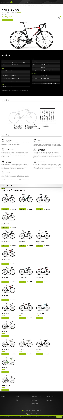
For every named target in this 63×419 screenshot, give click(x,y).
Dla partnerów (59, 2)
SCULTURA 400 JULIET (40, 313)
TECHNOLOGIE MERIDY (35, 397)
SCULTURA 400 (4, 331)
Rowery (23, 2)
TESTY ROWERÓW (34, 399)
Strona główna (4, 12)
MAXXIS (17, 397)
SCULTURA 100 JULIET (5, 385)
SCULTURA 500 (21, 313)
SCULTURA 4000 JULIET (23, 277)
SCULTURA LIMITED (5, 223)
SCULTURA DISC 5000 (40, 241)
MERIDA (17, 396)
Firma (47, 2)
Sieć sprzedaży (52, 2)
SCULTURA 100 (38, 349)
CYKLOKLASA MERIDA (35, 403)
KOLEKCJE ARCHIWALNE (5, 397)
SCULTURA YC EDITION (23, 205)
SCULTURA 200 (21, 349)
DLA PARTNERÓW (49, 399)
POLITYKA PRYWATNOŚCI (50, 400)
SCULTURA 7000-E (39, 205)
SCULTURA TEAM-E (5, 205)
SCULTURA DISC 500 (39, 277)
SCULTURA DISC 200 (5, 349)
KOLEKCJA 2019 (3, 396)
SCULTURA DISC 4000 (5, 259)
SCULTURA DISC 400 (5, 313)
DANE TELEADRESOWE (50, 396)
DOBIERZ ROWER (34, 400)
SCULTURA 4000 (4, 295)
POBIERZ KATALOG (34, 404)
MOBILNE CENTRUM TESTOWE (36, 396)
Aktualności (36, 2)
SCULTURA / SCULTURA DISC (13, 190)
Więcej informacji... (5, 417)
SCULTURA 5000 (4, 277)
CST (17, 399)
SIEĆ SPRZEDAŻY (49, 397)
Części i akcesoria (29, 2)
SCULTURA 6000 (22, 241)
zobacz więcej (5, 209)
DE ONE (17, 400)
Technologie (42, 2)
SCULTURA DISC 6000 (5, 241)
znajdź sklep (8, 19)
